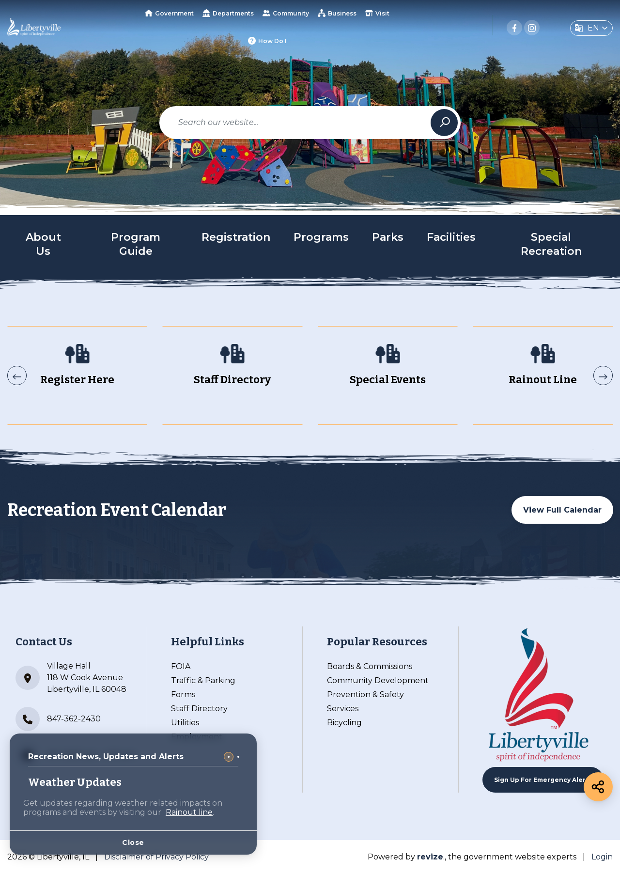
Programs (321, 237)
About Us (43, 244)
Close (133, 842)
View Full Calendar (562, 510)
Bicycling (344, 722)
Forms (183, 694)
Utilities (185, 722)
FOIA (180, 666)
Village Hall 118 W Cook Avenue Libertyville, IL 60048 (71, 677)
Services (342, 708)
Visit (377, 13)
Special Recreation (551, 244)
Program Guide (135, 244)
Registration (236, 237)
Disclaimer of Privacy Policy (156, 856)
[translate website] (591, 28)
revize (430, 856)
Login (602, 856)
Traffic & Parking (203, 680)
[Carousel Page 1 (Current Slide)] (228, 757)
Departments (228, 13)
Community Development (378, 680)
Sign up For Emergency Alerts (543, 779)
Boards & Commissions (369, 666)
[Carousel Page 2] (238, 757)
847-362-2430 (58, 719)
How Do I (267, 41)
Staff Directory (199, 708)
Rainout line (189, 812)
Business (337, 13)
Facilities (451, 237)
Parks (387, 237)
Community (286, 13)
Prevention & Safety (365, 694)
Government (169, 13)
